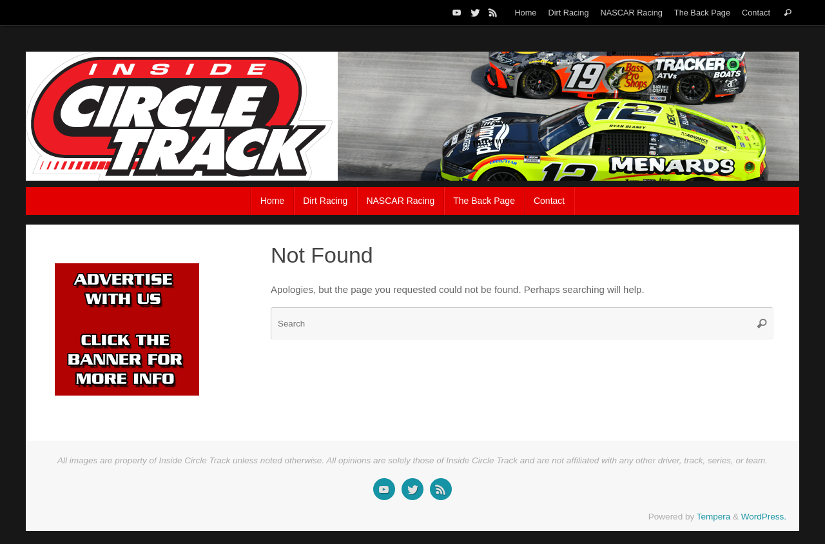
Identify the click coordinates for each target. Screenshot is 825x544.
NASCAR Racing (631, 12)
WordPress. (763, 516)
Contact (756, 12)
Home (525, 12)
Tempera (714, 516)
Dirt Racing (568, 12)
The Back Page (702, 12)
